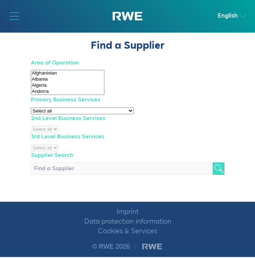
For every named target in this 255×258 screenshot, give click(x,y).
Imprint (128, 212)
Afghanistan (67, 73)
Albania (67, 79)
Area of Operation (55, 63)
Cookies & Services (127, 231)
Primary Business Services (65, 99)
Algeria (67, 85)
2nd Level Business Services (68, 118)
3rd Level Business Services (67, 136)
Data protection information (127, 221)
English (228, 16)
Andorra (67, 92)
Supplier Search (52, 155)
